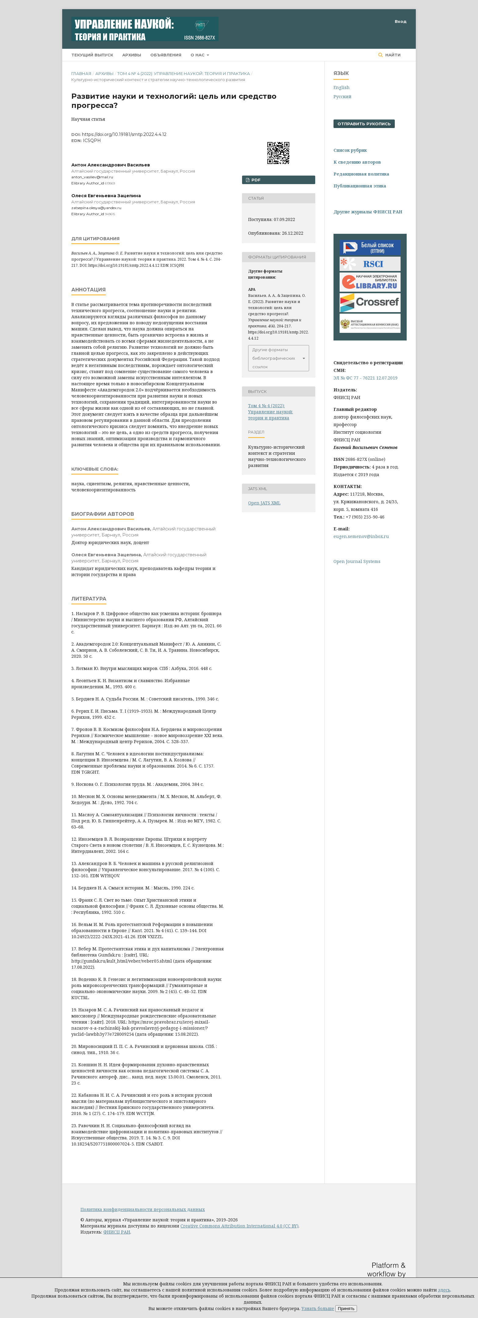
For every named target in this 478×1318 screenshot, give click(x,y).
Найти (392, 54)
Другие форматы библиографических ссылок (273, 358)
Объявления (165, 54)
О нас (198, 54)
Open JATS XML (264, 503)
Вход (401, 21)
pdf (255, 179)
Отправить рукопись (364, 123)
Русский (342, 96)
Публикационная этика (360, 186)
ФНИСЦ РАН (116, 1232)
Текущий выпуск (92, 54)
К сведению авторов (357, 162)
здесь (444, 1290)
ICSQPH (92, 140)
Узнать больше (317, 1308)
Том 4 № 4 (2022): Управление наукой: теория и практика (183, 73)
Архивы (131, 54)
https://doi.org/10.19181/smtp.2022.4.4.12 (124, 134)
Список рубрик (350, 150)
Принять (346, 1308)
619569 (110, 183)
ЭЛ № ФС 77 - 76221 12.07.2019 (366, 378)
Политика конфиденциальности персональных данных (142, 1209)
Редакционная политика (361, 174)
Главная (81, 73)
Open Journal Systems (357, 561)
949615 (110, 214)
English (342, 87)
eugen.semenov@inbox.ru (361, 536)
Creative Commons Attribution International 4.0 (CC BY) (239, 1226)
